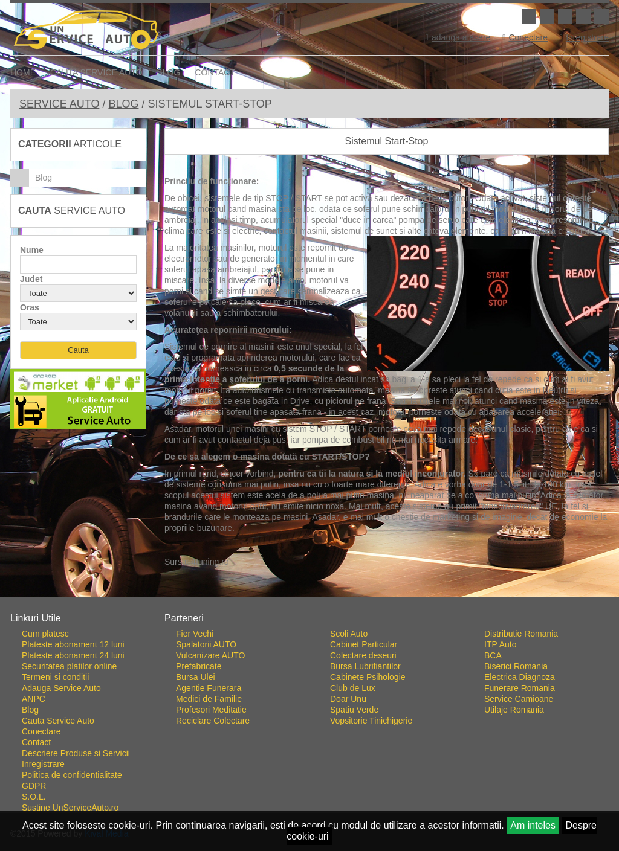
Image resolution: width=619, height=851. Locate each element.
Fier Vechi (194, 633)
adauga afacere (458, 37)
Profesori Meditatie (211, 710)
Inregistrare (584, 37)
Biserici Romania (516, 666)
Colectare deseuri (363, 655)
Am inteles (533, 825)
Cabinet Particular (363, 644)
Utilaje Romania (514, 710)
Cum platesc (45, 633)
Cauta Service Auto (96, 72)
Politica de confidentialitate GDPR (72, 780)
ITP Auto (500, 644)
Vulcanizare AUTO (210, 655)
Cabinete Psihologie (368, 677)
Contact (215, 72)
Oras (29, 307)
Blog (169, 72)
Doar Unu (348, 699)
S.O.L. (34, 796)
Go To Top (309, 592)
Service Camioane (518, 699)
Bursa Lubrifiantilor (365, 666)
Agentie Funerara (208, 688)
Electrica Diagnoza (519, 677)
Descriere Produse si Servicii (76, 753)
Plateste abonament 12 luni (73, 644)
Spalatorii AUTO (206, 644)
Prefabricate (198, 666)
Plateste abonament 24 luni (73, 655)
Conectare (525, 37)
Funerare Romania (519, 688)
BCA (493, 655)
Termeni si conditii (55, 677)
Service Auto (59, 104)
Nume (32, 250)
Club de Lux (352, 688)
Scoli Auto (349, 633)
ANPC (33, 699)
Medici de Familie (209, 699)
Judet (31, 279)
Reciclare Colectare (213, 720)
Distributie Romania (521, 633)
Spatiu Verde (354, 710)
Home (23, 72)
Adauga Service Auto (61, 688)
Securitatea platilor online (69, 666)
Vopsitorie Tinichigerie (371, 720)
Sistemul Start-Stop (387, 141)
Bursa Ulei (195, 677)
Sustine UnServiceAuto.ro (70, 807)
